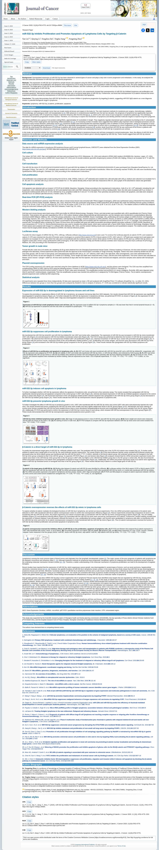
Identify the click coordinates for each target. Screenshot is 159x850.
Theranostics (11, 109)
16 (134, 125)
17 (91, 580)
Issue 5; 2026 (8, 26)
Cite (75, 25)
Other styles (36, 62)
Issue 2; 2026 (8, 37)
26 (44, 574)
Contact (55, 19)
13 (54, 125)
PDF (144, 25)
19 (93, 127)
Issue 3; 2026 (8, 33)
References (11, 91)
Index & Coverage (10, 58)
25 (42, 574)
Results (11, 84)
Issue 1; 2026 (8, 40)
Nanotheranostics (11, 117)
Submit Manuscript (35, 19)
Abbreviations (11, 87)
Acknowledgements (11, 89)
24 (49, 569)
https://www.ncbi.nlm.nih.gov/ (95, 267)
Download (46, 68)
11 (74, 122)
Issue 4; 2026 (8, 30)
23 (63, 562)
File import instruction (58, 68)
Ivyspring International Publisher (85, 844)
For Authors (22, 19)
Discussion (11, 86)
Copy (27, 62)
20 (59, 129)
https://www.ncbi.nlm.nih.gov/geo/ (34, 149)
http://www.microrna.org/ (87, 235)
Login (47, 19)
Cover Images (8, 55)
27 (85, 583)
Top (11, 76)
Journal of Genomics (11, 113)
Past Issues (7, 48)
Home (6, 19)
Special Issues (8, 62)
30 (87, 583)
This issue (67, 25)
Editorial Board (9, 51)
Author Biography (11, 93)
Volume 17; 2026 (9, 44)
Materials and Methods (11, 81)
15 (56, 125)
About (13, 19)
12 (61, 123)
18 (137, 125)
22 (61, 562)
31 (30, 585)
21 (56, 560)
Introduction (11, 78)
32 (33, 585)
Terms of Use (121, 846)
